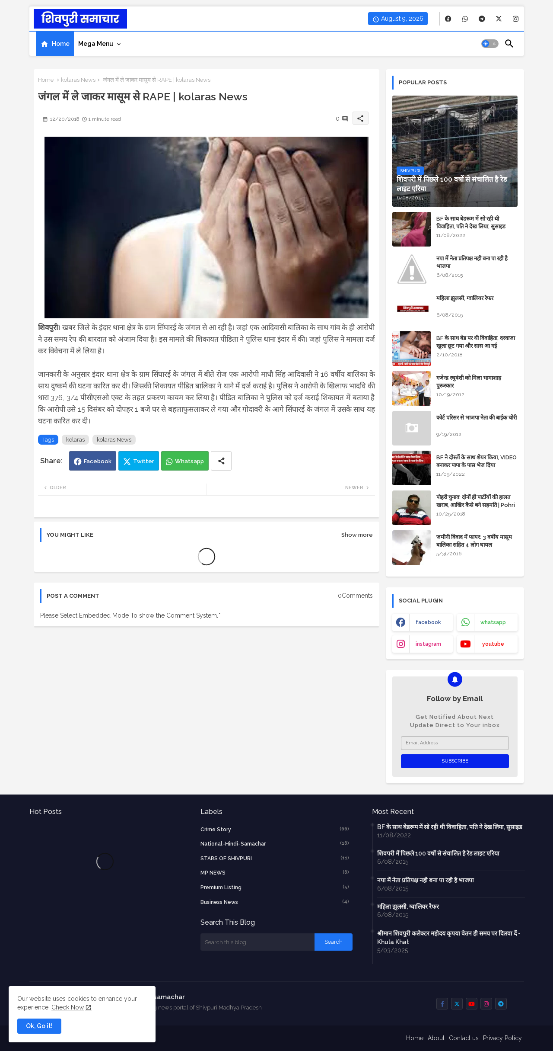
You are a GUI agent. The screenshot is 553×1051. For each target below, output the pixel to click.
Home (61, 43)
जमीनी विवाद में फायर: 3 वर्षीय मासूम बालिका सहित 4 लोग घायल (474, 541)
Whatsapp (189, 461)
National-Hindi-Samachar (274, 843)
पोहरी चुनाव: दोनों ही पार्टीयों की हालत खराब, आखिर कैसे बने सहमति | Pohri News (475, 505)
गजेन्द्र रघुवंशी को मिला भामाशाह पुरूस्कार (468, 382)
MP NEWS (274, 872)
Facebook (97, 461)
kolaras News (78, 80)
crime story (274, 829)
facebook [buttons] (428, 622)
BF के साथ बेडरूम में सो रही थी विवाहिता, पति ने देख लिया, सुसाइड (470, 222)
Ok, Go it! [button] (39, 1025)
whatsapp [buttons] (493, 622)
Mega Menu (95, 43)
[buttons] (448, 19)
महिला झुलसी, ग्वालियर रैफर (464, 298)
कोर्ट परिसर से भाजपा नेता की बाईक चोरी (476, 417)
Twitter (143, 461)
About (436, 1038)
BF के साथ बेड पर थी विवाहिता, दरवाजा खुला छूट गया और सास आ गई (475, 342)
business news (274, 901)
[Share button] (221, 461)
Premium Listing (274, 887)
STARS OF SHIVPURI (274, 858)
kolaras (75, 439)
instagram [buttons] (428, 644)
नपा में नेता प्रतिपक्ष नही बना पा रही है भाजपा (472, 262)
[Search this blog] (257, 942)
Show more (357, 535)
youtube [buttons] (493, 644)
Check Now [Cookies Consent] (67, 1007)
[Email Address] (455, 743)
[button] (490, 43)
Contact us (464, 1038)
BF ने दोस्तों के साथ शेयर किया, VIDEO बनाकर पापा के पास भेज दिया (476, 461)
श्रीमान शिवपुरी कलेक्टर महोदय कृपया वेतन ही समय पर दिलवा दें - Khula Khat (449, 937)
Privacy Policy (502, 1038)
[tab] (55, 44)
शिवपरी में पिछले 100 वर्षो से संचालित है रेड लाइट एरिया (438, 853)
